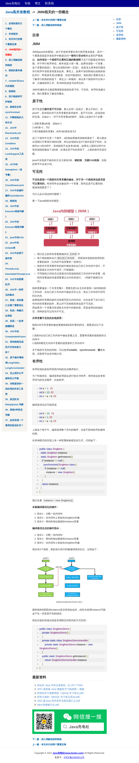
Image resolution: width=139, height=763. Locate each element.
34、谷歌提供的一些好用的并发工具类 (14, 388)
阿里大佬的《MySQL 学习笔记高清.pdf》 (59, 696)
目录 (118, 19)
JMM (118, 23)
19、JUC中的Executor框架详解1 (14, 211)
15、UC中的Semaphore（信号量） (13, 169)
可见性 (119, 31)
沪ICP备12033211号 (74, 757)
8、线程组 (10, 91)
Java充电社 (12, 3)
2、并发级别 (11, 34)
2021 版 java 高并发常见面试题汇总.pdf (58, 700)
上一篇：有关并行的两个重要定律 (49, 20)
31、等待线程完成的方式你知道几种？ (14, 347)
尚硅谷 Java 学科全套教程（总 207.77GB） (60, 685)
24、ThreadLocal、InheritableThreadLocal (17, 268)
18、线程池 (11, 201)
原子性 (119, 27)
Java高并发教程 (17, 12)
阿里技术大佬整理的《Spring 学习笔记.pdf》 (61, 693)
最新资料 (121, 38)
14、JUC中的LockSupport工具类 (14, 153)
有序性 (119, 35)
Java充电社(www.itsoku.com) (68, 753)
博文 (38, 3)
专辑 (27, 3)
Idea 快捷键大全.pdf (48, 704)
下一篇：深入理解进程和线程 (47, 25)
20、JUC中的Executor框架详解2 (14, 227)
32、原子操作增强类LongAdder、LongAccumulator (14, 362)
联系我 (49, 3)
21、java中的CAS (14, 237)
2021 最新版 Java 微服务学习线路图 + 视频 (60, 689)
